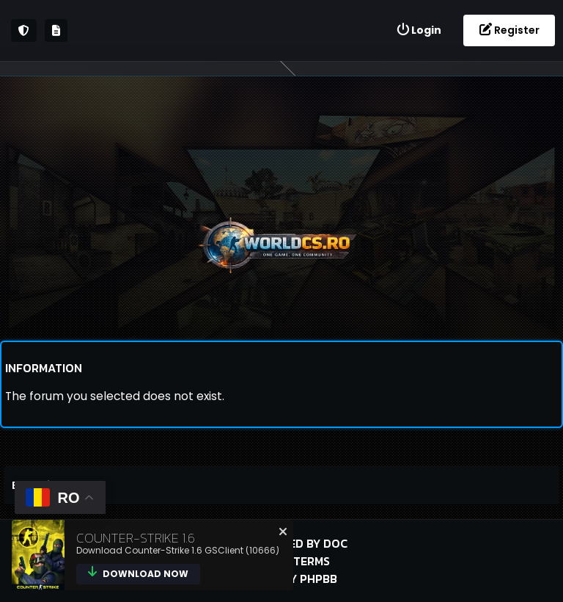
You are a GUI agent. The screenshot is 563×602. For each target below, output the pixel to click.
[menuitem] (418, 30)
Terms (311, 561)
